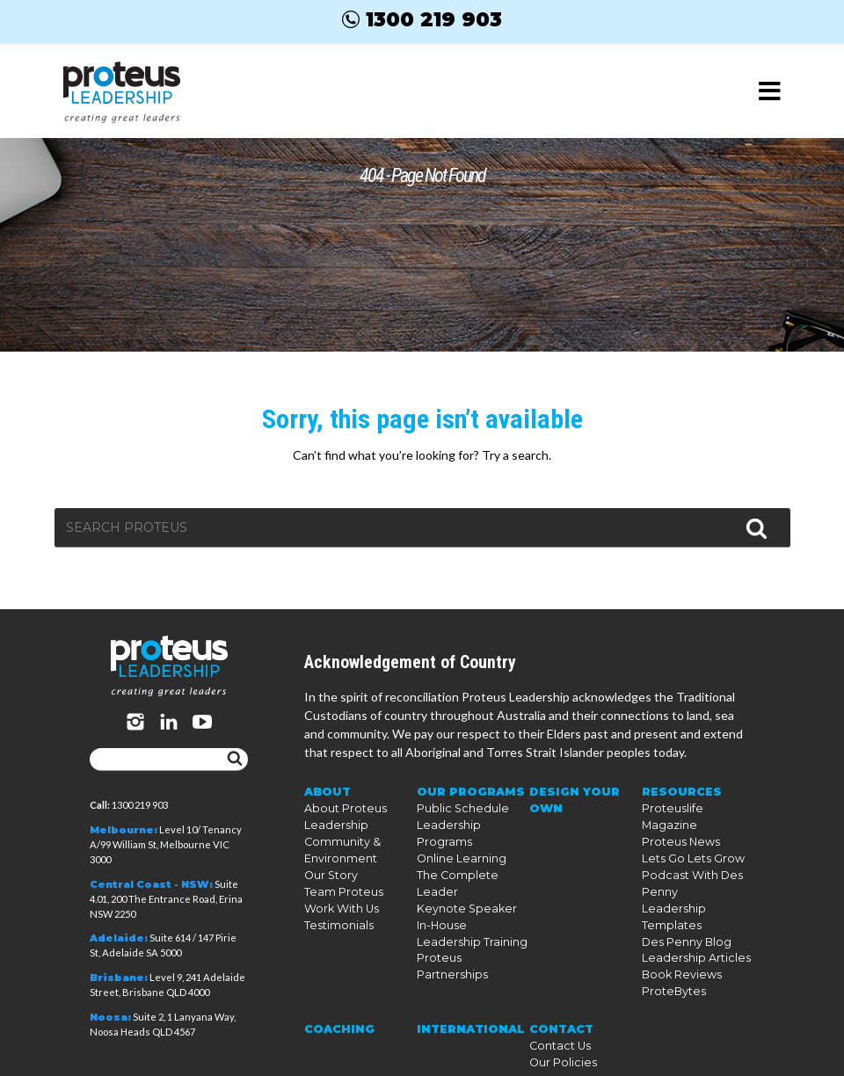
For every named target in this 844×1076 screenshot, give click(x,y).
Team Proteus (339, 898)
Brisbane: (119, 977)
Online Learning (458, 851)
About (326, 804)
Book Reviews (677, 946)
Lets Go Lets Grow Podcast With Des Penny (688, 867)
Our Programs (466, 804)
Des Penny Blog (682, 914)
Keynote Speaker (459, 883)
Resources (679, 804)
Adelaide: (119, 938)
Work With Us (339, 914)
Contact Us (557, 1014)
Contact (559, 999)
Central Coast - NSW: (151, 884)
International (467, 999)
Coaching (336, 999)
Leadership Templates (696, 898)
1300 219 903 (422, 19)
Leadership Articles (689, 930)
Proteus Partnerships (470, 930)
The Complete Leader (470, 867)
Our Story (329, 883)
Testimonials (335, 930)
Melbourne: (123, 830)
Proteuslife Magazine (695, 819)
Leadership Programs (471, 835)
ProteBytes (670, 962)
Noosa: (110, 1017)
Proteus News (676, 835)
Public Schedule (457, 819)
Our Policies (559, 1030)
